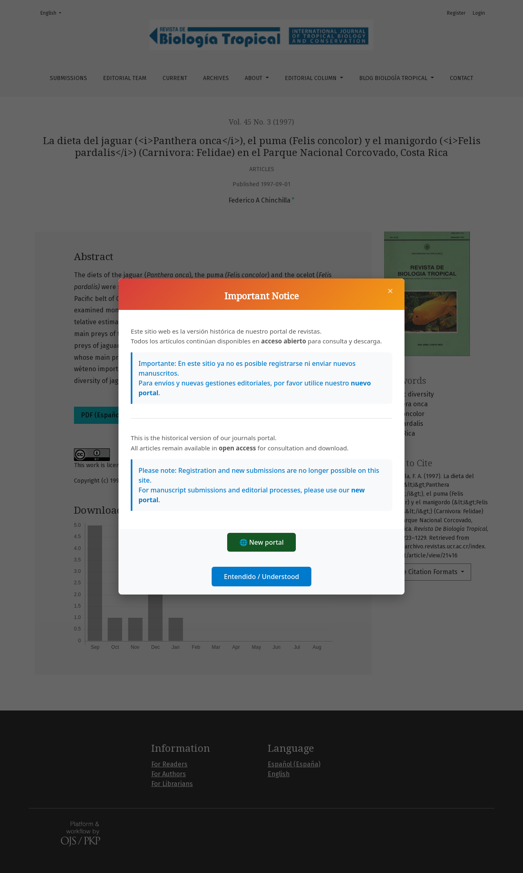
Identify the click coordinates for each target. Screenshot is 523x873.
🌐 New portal (261, 542)
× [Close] (390, 291)
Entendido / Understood (261, 576)
